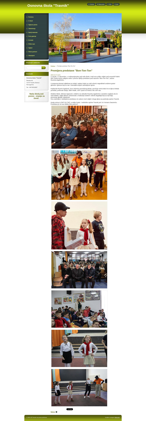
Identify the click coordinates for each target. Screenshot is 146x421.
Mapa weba (101, 4)
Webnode (117, 417)
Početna (53, 66)
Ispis (117, 4)
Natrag (53, 412)
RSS (110, 4)
